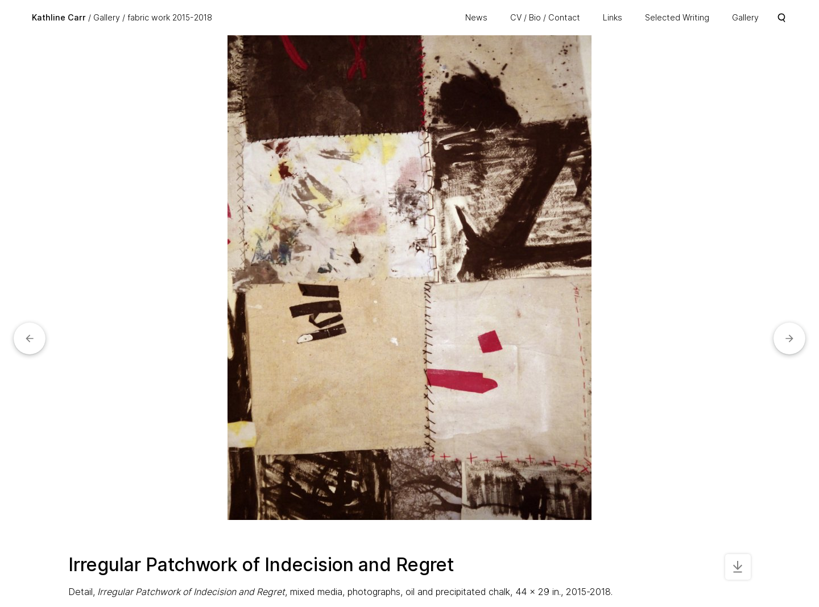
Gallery (106, 17)
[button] (30, 338)
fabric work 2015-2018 (169, 17)
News (476, 17)
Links (612, 17)
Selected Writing (677, 17)
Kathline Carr (59, 17)
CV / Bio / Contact (545, 17)
